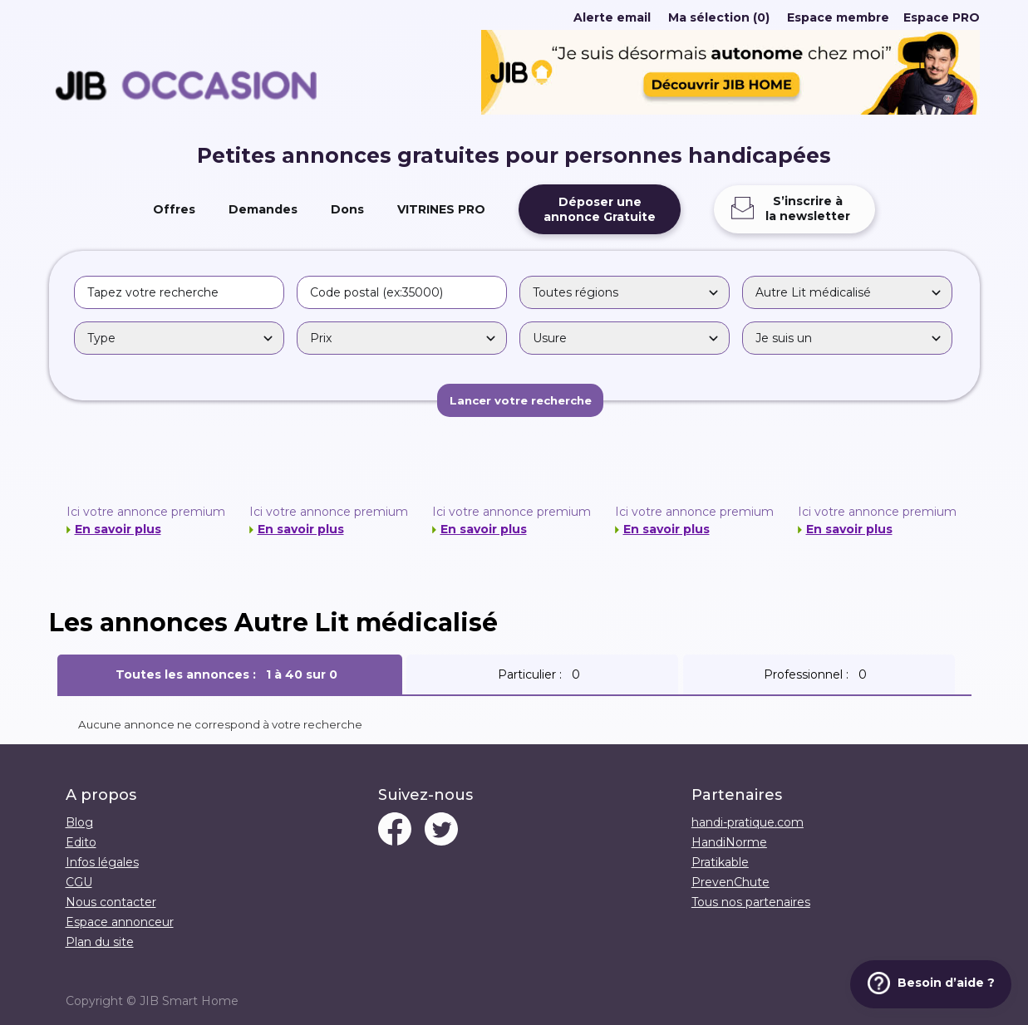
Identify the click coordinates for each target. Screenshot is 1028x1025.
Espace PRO (941, 17)
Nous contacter (111, 902)
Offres (174, 209)
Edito (81, 842)
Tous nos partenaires (750, 902)
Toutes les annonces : (230, 674)
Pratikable (720, 862)
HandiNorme (729, 842)
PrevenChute (730, 882)
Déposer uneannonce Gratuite (600, 209)
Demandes (263, 209)
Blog (79, 822)
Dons (347, 209)
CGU (79, 882)
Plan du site (100, 941)
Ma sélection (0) (719, 17)
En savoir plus (118, 529)
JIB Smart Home (189, 1000)
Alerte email (612, 17)
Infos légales (102, 862)
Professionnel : (818, 674)
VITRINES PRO (441, 209)
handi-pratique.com (747, 822)
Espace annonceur (120, 922)
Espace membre (838, 17)
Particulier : (542, 674)
